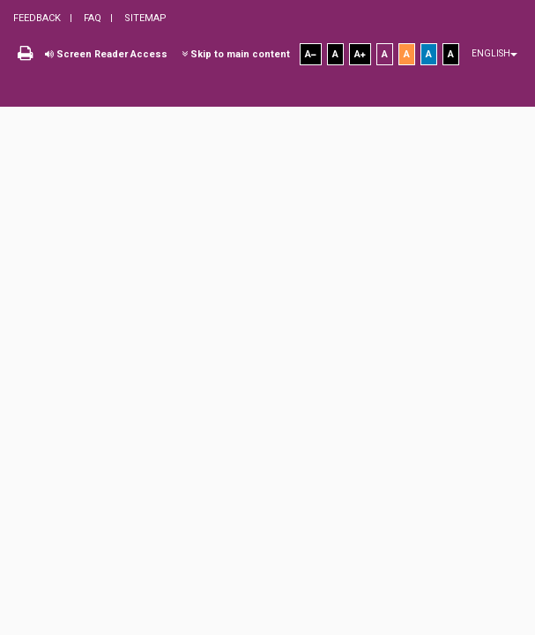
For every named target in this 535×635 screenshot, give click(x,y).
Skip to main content (236, 54)
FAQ (91, 18)
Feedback (37, 18)
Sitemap (144, 18)
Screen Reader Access (106, 54)
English (494, 53)
